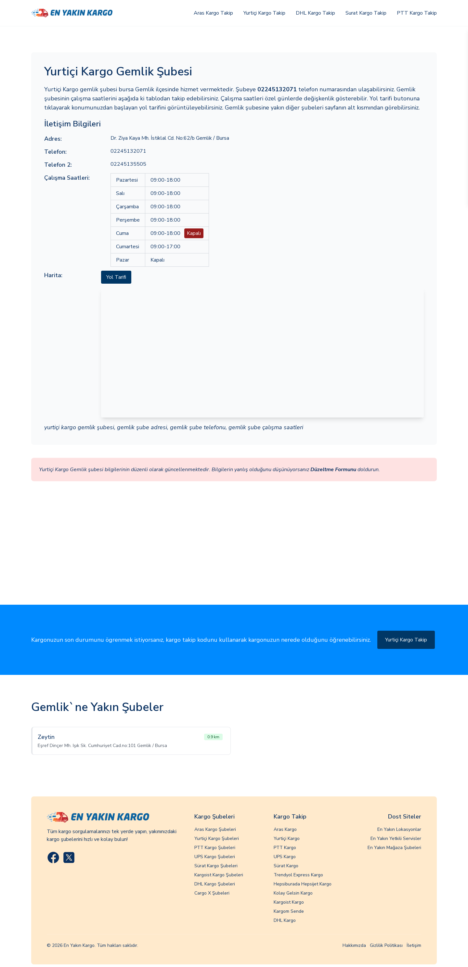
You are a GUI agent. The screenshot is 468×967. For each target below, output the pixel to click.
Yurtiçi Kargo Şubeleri (216, 838)
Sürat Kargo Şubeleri (216, 866)
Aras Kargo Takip (213, 13)
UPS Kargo (285, 857)
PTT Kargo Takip (417, 13)
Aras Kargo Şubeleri (215, 829)
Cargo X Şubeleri (211, 893)
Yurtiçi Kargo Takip (264, 13)
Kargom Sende (289, 911)
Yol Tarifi (116, 277)
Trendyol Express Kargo (298, 875)
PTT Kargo (285, 848)
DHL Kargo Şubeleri (214, 884)
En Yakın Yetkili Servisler (395, 838)
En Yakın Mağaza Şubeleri (394, 848)
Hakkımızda (354, 945)
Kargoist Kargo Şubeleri (218, 875)
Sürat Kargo (286, 866)
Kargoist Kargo (289, 902)
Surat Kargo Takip (365, 13)
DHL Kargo (285, 920)
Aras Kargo (285, 829)
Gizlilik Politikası (386, 945)
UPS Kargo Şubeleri (214, 857)
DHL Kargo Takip (315, 13)
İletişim (414, 945)
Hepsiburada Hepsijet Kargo (303, 884)
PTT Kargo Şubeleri (214, 848)
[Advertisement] (234, 555)
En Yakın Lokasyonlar (399, 829)
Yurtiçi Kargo (287, 838)
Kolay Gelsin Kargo (293, 893)
